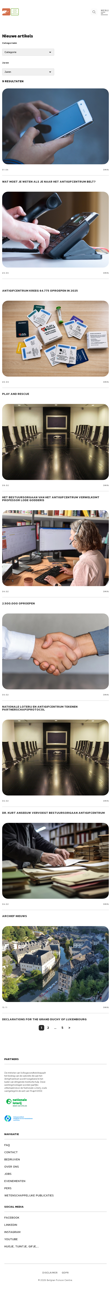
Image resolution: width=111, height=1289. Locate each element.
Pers (8, 1188)
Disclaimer (50, 1272)
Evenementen (14, 1181)
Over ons (11, 1166)
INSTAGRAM (12, 1232)
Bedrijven (12, 1159)
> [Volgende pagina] (69, 1027)
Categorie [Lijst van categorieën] (10, 52)
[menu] (104, 13)
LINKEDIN (10, 1225)
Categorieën (9, 43)
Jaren (5, 62)
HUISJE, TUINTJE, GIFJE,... (21, 1246)
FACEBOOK (12, 1217)
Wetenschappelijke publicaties (29, 1195)
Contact (11, 1152)
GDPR (65, 1272)
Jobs (8, 1174)
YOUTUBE (11, 1239)
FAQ (7, 1145)
